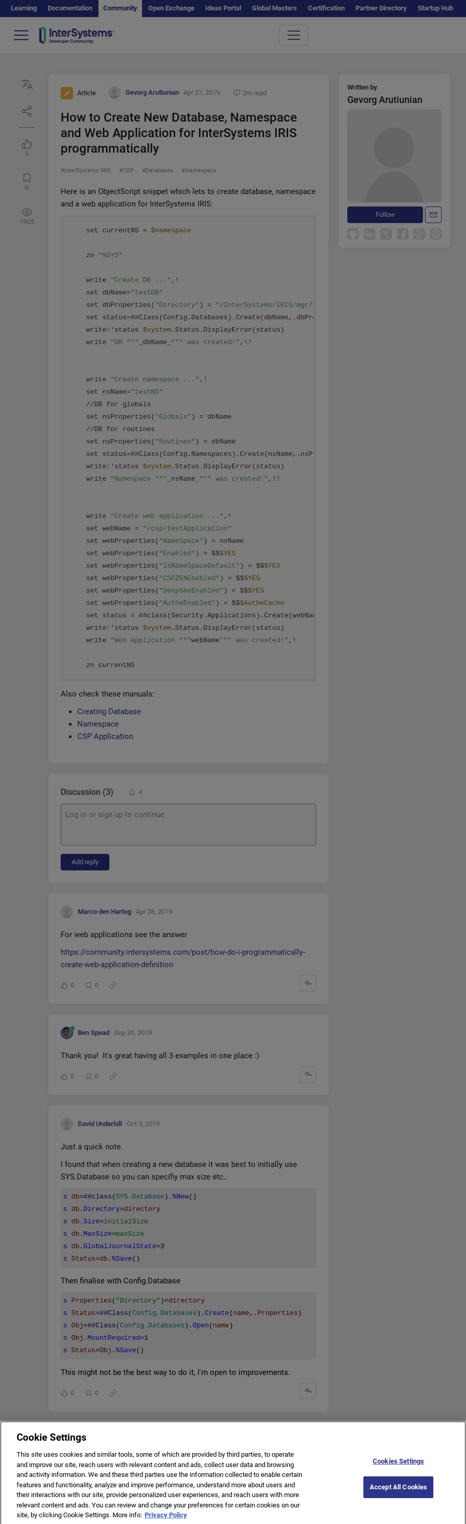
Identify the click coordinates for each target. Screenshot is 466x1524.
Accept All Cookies (398, 1495)
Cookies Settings (398, 1468)
